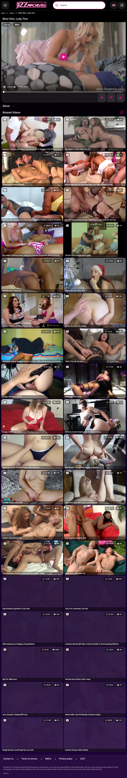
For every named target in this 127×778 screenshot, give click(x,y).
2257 (82, 758)
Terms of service (29, 758)
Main (3, 13)
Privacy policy (65, 758)
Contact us (8, 758)
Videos (11, 13)
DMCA (48, 758)
